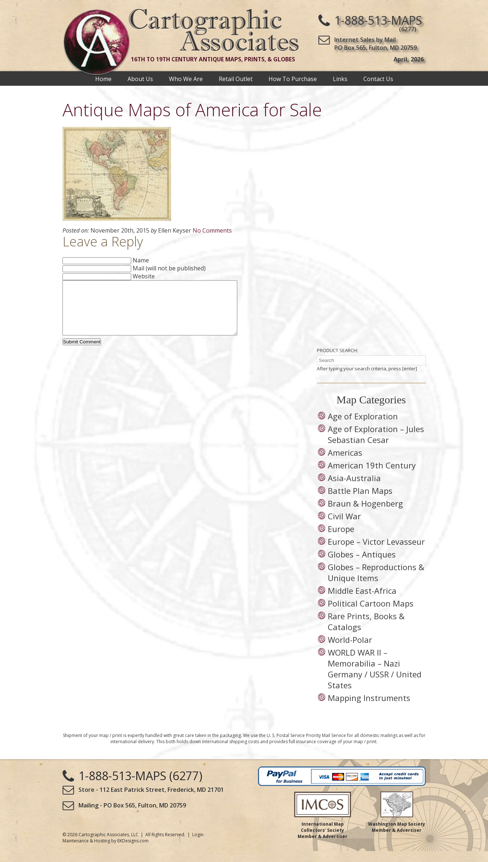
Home (103, 78)
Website (144, 276)
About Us (140, 78)
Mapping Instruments (369, 708)
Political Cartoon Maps (371, 614)
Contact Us (378, 78)
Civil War (344, 526)
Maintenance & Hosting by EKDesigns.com (105, 852)
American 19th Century (372, 476)
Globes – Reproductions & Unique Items (376, 583)
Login (197, 845)
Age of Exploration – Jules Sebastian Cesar (376, 445)
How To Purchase (293, 78)
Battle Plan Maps (360, 501)
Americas (345, 463)
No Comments (212, 230)
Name (141, 260)
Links (340, 78)
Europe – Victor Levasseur (376, 552)
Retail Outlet (236, 78)
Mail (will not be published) (169, 268)
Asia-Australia (354, 488)
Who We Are (186, 78)
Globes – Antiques (362, 565)
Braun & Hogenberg (365, 514)
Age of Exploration (363, 427)
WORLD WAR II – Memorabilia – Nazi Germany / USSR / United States (375, 679)
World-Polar (350, 650)
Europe (341, 539)
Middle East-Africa (362, 601)
